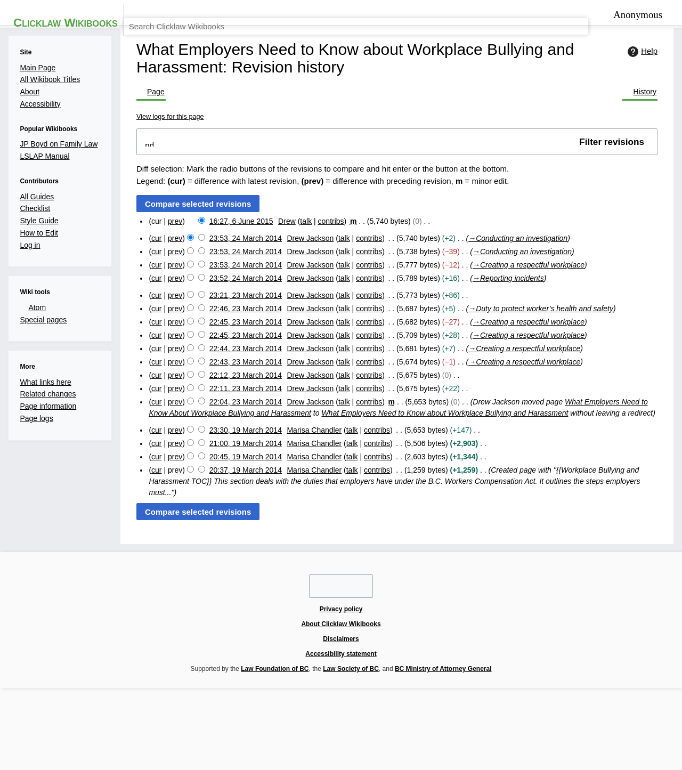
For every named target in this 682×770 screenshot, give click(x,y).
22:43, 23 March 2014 (239, 442)
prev (163, 282)
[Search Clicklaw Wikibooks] (586, 44)
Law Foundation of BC (220, 721)
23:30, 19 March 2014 (239, 533)
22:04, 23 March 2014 (239, 487)
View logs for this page (162, 176)
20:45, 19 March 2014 (239, 564)
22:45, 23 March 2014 (239, 395)
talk (307, 282)
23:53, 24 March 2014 (239, 300)
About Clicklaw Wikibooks (220, 699)
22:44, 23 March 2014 (239, 426)
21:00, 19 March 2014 (239, 548)
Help (655, 131)
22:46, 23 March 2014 (239, 380)
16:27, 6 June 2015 (235, 282)
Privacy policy (150, 699)
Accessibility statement (348, 699)
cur (142, 300)
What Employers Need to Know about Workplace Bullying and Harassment (498, 501)
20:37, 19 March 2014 (239, 579)
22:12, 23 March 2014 (239, 456)
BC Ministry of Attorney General (398, 721)
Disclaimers (286, 699)
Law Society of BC (301, 721)
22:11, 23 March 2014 (239, 472)
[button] (395, 204)
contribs (336, 282)
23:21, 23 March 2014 (239, 365)
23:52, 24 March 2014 (239, 346)
